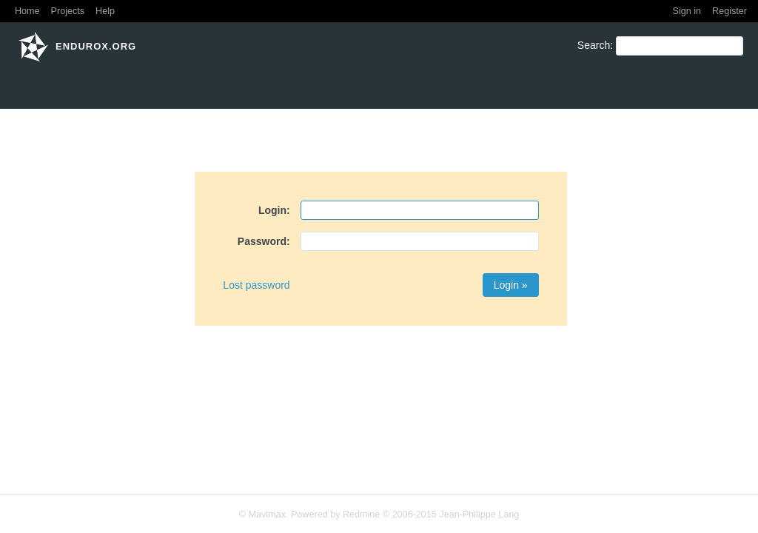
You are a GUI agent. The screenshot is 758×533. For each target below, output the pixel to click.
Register (729, 11)
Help (105, 11)
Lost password (256, 285)
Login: (274, 210)
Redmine (361, 514)
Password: (264, 241)
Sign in (687, 11)
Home (27, 11)
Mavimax (267, 514)
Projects (68, 11)
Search (593, 45)
